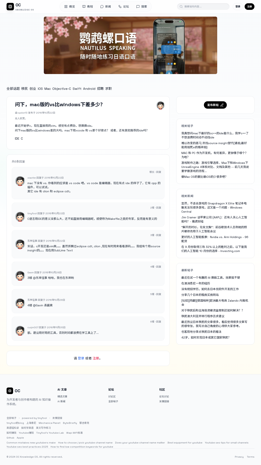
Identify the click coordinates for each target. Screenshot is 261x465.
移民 (24, 89)
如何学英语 (27, 428)
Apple (20, 437)
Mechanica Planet (49, 423)
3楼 (29, 278)
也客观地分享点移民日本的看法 (201, 332)
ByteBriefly (70, 423)
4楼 (29, 305)
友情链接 (164, 401)
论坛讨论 (164, 396)
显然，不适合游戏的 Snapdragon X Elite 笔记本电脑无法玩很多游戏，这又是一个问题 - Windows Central (214, 207)
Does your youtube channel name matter (140, 442)
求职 (108, 89)
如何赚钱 (11, 432)
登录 (237, 6)
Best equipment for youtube (184, 442)
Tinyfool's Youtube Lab (50, 432)
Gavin (39, 305)
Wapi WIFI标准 (74, 432)
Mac (47, 89)
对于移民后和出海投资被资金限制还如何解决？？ (212, 310)
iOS (40, 89)
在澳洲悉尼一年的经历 (195, 283)
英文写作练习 (43, 428)
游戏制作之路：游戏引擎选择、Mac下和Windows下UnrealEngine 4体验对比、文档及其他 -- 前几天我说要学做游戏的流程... (215, 167)
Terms (250, 456)
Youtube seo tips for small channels (227, 442)
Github (10, 437)
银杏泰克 (84, 423)
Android (89, 89)
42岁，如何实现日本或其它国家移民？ (206, 337)
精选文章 (62, 396)
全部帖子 (113, 401)
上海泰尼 (31, 423)
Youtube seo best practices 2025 (27, 446)
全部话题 (13, 89)
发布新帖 (215, 105)
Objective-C (61, 89)
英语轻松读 (13, 428)
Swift (77, 89)
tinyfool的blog (15, 423)
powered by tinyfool (34, 418)
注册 (249, 6)
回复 (158, 172)
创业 (32, 89)
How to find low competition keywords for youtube (82, 446)
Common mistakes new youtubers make (31, 442)
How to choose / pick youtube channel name (85, 442)
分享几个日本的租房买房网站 (200, 295)
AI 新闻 (61, 401)
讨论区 (112, 396)
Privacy (239, 456)
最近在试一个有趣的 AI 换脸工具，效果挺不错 (210, 277)
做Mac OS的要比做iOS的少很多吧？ (204, 177)
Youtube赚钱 (26, 432)
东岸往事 (41, 278)
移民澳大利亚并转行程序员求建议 (202, 316)
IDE (17, 138)
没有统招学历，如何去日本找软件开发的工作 (210, 289)
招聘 (100, 89)
